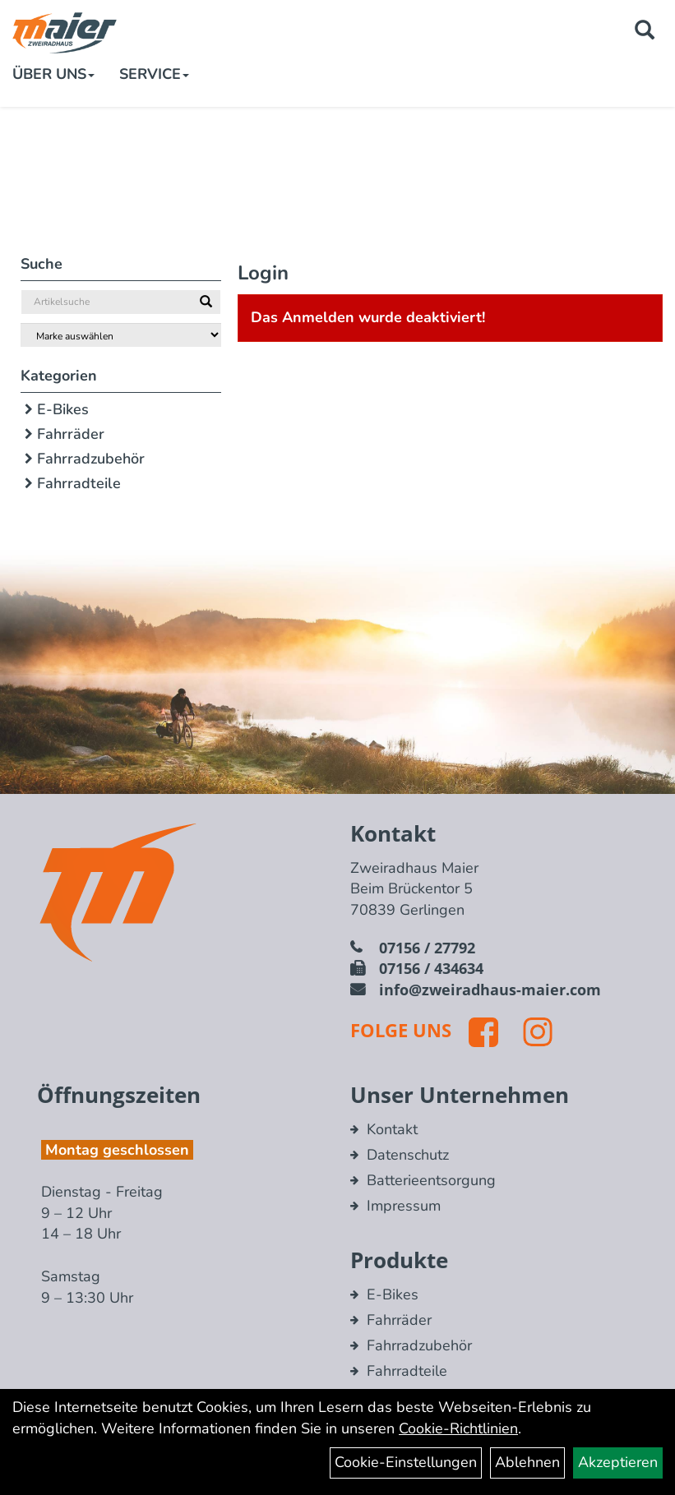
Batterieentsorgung (431, 1180)
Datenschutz (408, 1155)
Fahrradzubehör (91, 458)
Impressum (404, 1206)
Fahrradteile (79, 483)
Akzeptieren (618, 1462)
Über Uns (53, 74)
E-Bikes (63, 409)
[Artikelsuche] (644, 32)
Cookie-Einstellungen (406, 1462)
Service (154, 74)
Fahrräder (70, 434)
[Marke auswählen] (121, 335)
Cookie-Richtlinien (458, 1428)
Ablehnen (527, 1462)
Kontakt (392, 1129)
